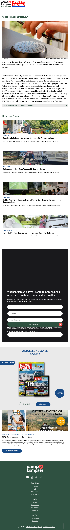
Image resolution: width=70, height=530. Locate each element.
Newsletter (35, 521)
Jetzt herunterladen (11, 450)
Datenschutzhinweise (47, 328)
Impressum (35, 486)
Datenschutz (35, 491)
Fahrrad (6, 135)
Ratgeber (6, 166)
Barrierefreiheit (35, 494)
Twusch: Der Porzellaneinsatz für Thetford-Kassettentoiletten (28, 233)
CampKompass (8, 197)
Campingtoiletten (10, 230)
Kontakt (35, 502)
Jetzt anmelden (33, 324)
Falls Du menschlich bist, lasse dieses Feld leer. (22, 331)
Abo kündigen (35, 507)
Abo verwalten (35, 505)
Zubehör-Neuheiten (7, 14)
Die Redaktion (35, 518)
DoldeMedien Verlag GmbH (34, 527)
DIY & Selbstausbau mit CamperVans (17, 437)
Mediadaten (35, 510)
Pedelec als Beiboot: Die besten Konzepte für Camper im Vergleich (30, 138)
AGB (35, 489)
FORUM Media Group (49, 527)
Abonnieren (43, 404)
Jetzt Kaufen (27, 404)
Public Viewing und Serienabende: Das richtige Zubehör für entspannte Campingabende (32, 201)
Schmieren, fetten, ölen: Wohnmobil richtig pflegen (24, 169)
